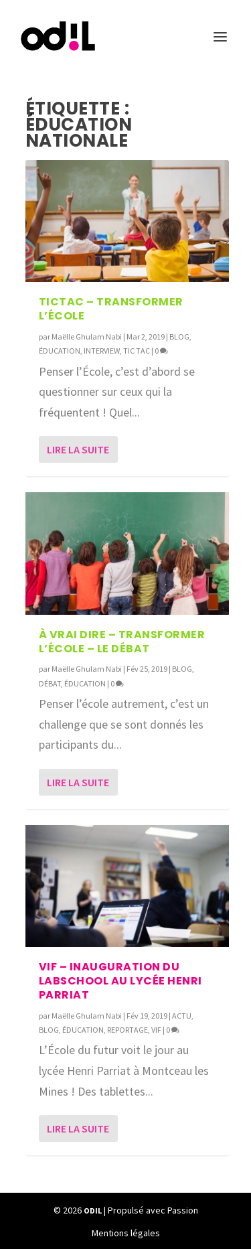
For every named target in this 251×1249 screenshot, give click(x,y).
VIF (156, 1030)
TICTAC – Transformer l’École (111, 308)
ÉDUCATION (59, 351)
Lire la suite (78, 449)
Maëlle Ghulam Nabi (87, 337)
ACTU (181, 1016)
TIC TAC (136, 351)
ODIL (93, 1210)
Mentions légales (126, 1233)
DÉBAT (50, 683)
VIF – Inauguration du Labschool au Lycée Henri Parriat (120, 981)
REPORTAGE (127, 1030)
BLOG (179, 337)
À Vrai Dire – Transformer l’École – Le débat (122, 641)
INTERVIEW (102, 351)
